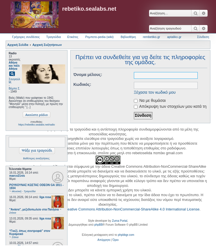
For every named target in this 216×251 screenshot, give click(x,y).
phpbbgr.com (126, 234)
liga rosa (45, 197)
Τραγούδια (53, 37)
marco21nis (17, 175)
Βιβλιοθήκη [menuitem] (128, 37)
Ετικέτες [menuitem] (72, 37)
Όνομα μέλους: (87, 74)
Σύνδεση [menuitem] (203, 37)
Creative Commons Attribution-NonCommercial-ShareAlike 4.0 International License (131, 209)
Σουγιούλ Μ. (14, 81)
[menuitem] (104, 240)
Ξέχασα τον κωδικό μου (155, 92)
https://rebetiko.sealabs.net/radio (36, 124)
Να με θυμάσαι (150, 100)
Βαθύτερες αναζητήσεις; (36, 158)
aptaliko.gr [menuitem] (174, 37)
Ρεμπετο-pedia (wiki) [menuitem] (99, 37)
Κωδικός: (82, 84)
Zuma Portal (119, 220)
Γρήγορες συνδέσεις (26, 37)
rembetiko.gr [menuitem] (151, 37)
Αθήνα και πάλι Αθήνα (14, 65)
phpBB (98, 224)
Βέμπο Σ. (14, 88)
